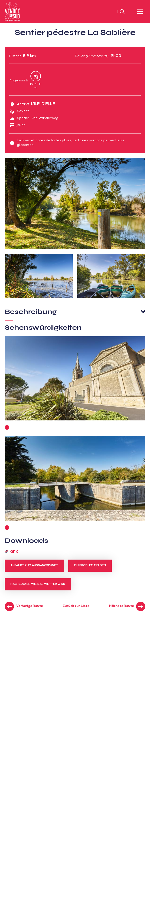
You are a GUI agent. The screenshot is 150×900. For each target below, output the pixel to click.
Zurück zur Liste (76, 606)
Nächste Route (121, 606)
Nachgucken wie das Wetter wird (37, 584)
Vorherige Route (29, 606)
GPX (14, 552)
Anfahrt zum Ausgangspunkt (34, 565)
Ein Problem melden (90, 565)
